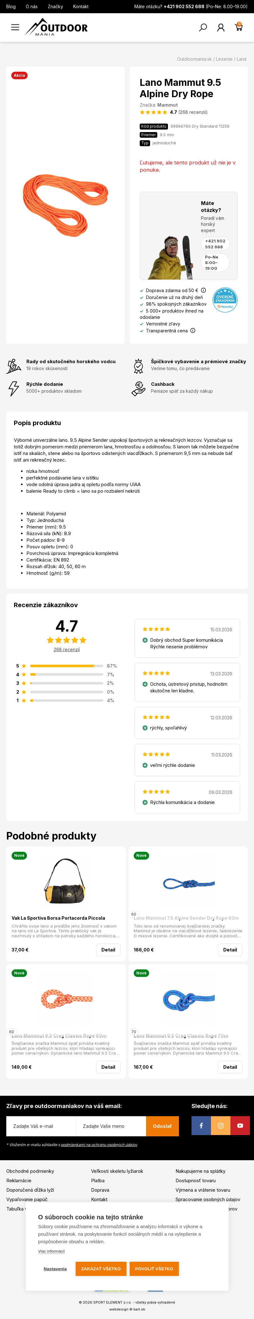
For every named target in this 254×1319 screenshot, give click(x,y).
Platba (98, 1180)
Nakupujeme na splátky (200, 1171)
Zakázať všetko (101, 1268)
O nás (32, 6)
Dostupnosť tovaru (196, 1180)
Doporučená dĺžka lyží (30, 1190)
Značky (55, 6)
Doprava (100, 1190)
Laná (241, 59)
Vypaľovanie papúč (27, 1199)
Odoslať (162, 1126)
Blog (11, 6)
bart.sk (139, 1309)
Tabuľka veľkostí (24, 1209)
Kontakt (81, 6)
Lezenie (224, 59)
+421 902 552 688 (215, 243)
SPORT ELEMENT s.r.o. (112, 1302)
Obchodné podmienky (30, 1171)
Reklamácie (18, 1180)
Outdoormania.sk (194, 59)
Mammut (167, 105)
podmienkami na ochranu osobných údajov (99, 1144)
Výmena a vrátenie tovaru (203, 1190)
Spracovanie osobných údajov (208, 1199)
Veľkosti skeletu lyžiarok (117, 1171)
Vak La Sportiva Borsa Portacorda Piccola (58, 918)
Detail (108, 950)
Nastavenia (55, 1268)
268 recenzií (67, 649)
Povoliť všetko (154, 1268)
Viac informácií (51, 1251)
